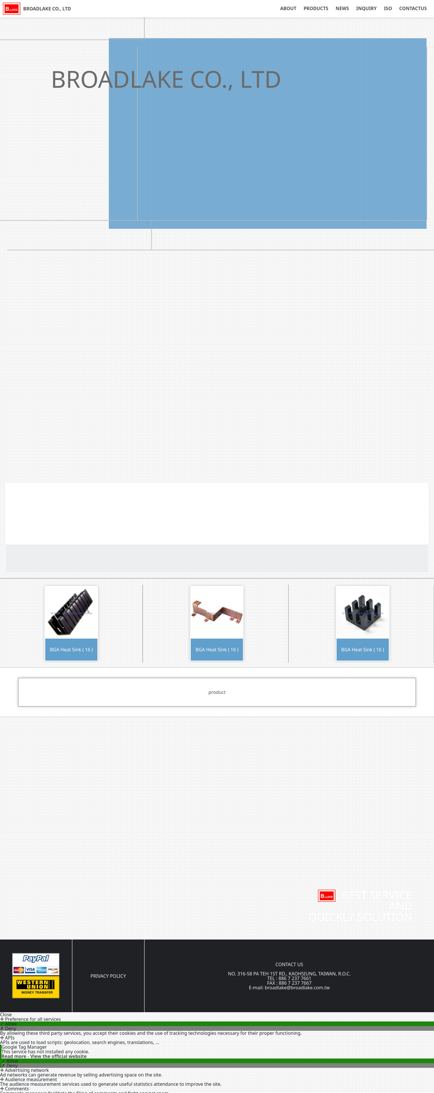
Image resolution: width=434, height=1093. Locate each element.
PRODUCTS (316, 8)
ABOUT (288, 8)
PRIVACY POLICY (108, 976)
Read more (14, 1056)
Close (6, 1014)
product (217, 692)
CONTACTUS (413, 8)
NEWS (342, 8)
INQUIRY (366, 8)
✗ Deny (8, 1028)
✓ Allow (8, 1023)
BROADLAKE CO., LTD (47, 9)
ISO (388, 8)
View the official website (58, 1056)
